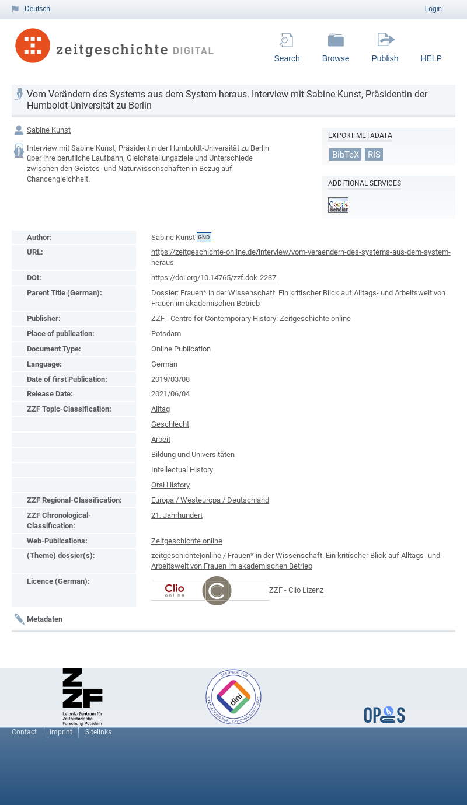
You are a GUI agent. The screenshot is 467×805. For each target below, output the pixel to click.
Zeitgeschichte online (186, 540)
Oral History (170, 484)
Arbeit (160, 439)
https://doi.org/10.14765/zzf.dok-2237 (213, 277)
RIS (374, 154)
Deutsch (37, 9)
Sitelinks (98, 732)
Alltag (160, 409)
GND (204, 237)
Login (433, 9)
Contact (24, 732)
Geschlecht (170, 424)
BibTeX (345, 154)
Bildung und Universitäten (193, 454)
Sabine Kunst (49, 130)
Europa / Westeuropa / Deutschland (210, 500)
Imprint (61, 732)
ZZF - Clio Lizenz (296, 590)
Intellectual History (182, 469)
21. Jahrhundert (177, 515)
